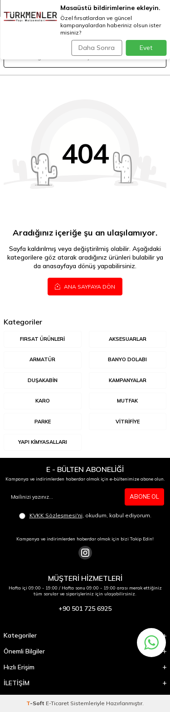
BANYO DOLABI (127, 359)
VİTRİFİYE (128, 421)
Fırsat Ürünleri (42, 339)
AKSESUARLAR (127, 339)
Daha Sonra (96, 48)
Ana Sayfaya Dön (85, 286)
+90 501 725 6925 (85, 608)
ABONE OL (144, 496)
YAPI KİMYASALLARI (42, 442)
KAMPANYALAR (127, 380)
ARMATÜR (42, 359)
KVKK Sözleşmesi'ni (56, 515)
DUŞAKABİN (43, 380)
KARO (42, 401)
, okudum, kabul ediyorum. (85, 515)
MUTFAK (127, 401)
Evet (146, 48)
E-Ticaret (57, 703)
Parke (42, 421)
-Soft (36, 703)
